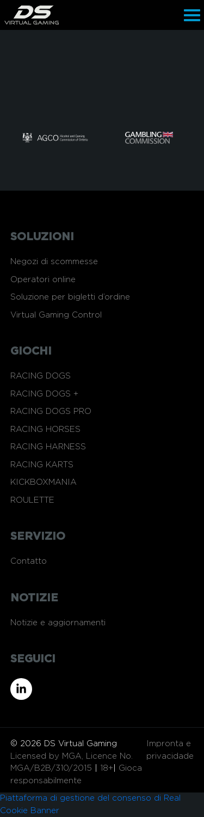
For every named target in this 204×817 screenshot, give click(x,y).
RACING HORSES (45, 429)
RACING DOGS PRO (50, 411)
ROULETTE (32, 500)
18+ (106, 768)
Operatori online (43, 280)
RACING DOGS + (44, 394)
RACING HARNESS (48, 447)
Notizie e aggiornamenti (58, 623)
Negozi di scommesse (54, 262)
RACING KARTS (41, 465)
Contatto (28, 561)
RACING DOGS (40, 376)
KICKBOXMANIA (43, 482)
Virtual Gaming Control (56, 315)
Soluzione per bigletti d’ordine (70, 297)
